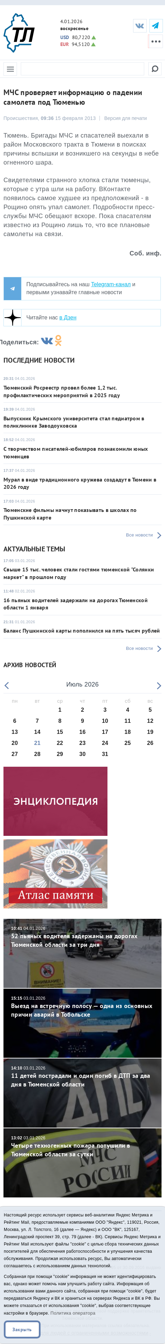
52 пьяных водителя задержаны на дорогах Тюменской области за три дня (82, 937)
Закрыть (22, 1329)
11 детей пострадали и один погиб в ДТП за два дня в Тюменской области (82, 1077)
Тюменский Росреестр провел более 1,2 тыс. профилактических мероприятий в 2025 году (61, 391)
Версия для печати (125, 118)
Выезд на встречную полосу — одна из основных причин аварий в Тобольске (82, 1007)
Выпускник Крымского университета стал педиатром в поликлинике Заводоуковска (74, 422)
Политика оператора (73, 1313)
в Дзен (67, 317)
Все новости (139, 535)
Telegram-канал (111, 284)
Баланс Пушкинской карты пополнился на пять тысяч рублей (81, 630)
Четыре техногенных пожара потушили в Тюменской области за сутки (82, 1146)
